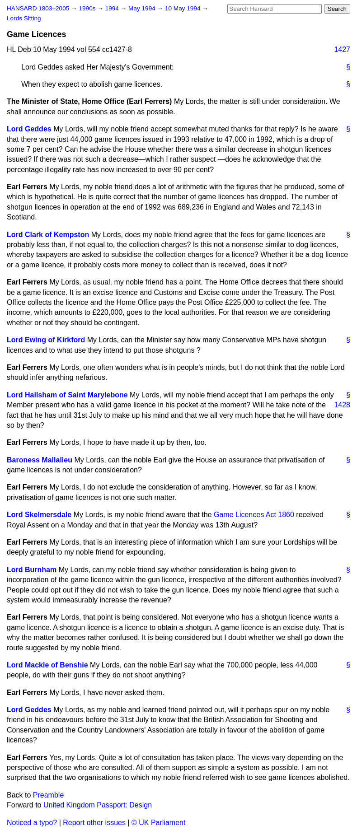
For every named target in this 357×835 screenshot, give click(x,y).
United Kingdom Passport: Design (97, 805)
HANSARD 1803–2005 (38, 8)
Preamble (48, 795)
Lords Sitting (24, 18)
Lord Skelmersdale (39, 514)
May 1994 (142, 8)
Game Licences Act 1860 (254, 514)
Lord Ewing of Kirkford (46, 340)
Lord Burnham (31, 570)
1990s (88, 8)
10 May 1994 (183, 8)
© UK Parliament (158, 822)
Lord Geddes (29, 129)
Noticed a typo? (32, 822)
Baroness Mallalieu (39, 460)
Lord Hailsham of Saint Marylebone (67, 395)
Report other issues (94, 822)
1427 (342, 49)
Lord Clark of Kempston (48, 234)
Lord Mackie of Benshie (47, 665)
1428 (342, 405)
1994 (113, 8)
